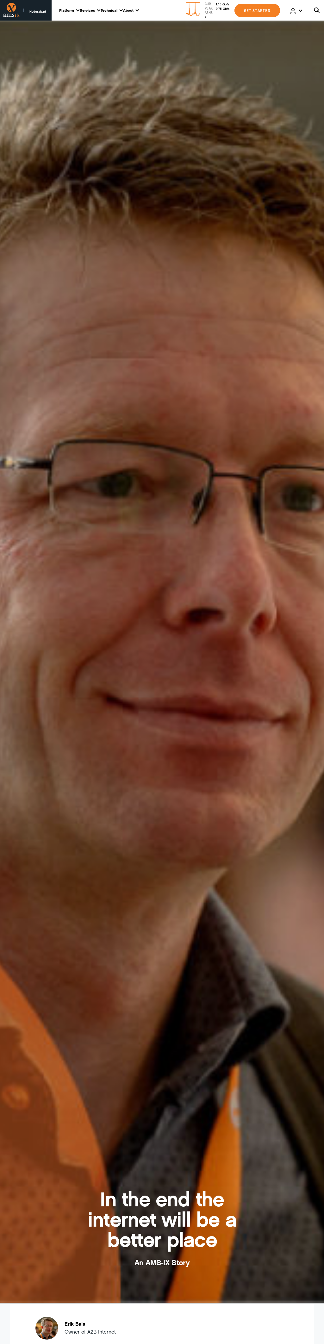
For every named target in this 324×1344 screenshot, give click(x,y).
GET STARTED (257, 10)
